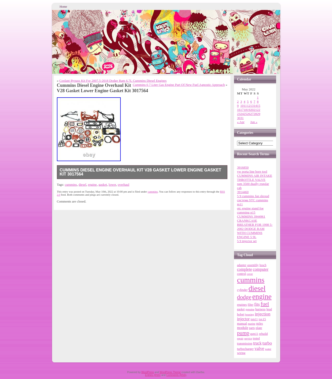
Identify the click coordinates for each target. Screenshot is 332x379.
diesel (82, 184)
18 (245, 110)
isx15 (262, 319)
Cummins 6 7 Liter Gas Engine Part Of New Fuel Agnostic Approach (179, 85)
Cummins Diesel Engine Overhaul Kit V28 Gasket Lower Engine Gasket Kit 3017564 (140, 172)
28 (255, 114)
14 (255, 106)
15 (258, 106)
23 (238, 114)
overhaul (123, 184)
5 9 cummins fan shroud (253, 196)
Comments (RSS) (176, 375)
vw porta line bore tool (252, 171)
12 (248, 106)
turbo (267, 343)
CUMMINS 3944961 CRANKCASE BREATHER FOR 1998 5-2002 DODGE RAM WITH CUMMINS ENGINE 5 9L (255, 227)
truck (257, 343)
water (268, 348)
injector (243, 319)
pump (243, 333)
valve (259, 348)
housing (249, 314)
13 (252, 106)
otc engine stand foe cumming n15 (250, 210)
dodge (244, 297)
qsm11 (254, 334)
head (269, 309)
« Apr (240, 122)
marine (251, 323)
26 (248, 114)
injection (262, 313)
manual (242, 323)
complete (244, 269)
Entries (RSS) (153, 375)
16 (238, 110)
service (248, 338)
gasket (103, 184)
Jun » (253, 122)
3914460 (243, 192)
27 (252, 114)
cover (250, 274)
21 (255, 110)
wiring (241, 353)
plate (259, 328)
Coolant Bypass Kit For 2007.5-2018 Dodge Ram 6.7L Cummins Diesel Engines (113, 80)
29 (258, 114)
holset (240, 314)
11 (245, 106)
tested (256, 338)
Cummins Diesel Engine (176, 38)
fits (257, 304)
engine (92, 184)
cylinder (242, 290)
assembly (253, 265)
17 (242, 110)
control (241, 274)
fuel (265, 304)
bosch (263, 265)
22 (258, 110)
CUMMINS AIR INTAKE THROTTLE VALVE (254, 178)
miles (259, 323)
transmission (244, 343)
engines (242, 304)
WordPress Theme (170, 372)
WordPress (147, 372)
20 (252, 110)
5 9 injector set (247, 241)
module (242, 328)
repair (240, 338)
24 (242, 114)
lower (112, 184)
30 (238, 118)
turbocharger (245, 349)
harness (260, 309)
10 (242, 106)
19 (248, 110)
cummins (71, 184)
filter (250, 304)
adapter (242, 265)
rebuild (263, 334)
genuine (249, 309)
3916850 (243, 167)
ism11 (254, 319)
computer (260, 269)
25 (245, 114)
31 (242, 118)
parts (252, 328)
